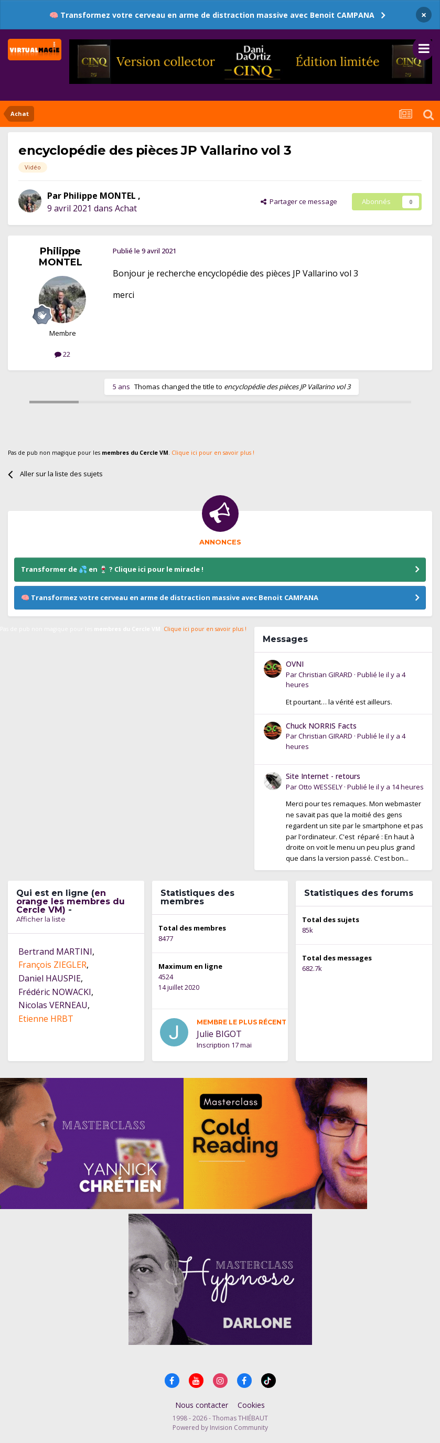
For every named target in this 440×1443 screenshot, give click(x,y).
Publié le (385, 787)
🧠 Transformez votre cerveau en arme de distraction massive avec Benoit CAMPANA (211, 15)
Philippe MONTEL (100, 195)
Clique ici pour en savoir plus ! (212, 452)
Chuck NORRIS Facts (321, 726)
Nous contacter (201, 1405)
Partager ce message (299, 201)
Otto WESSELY (320, 787)
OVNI (295, 664)
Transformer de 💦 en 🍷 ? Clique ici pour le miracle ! (112, 569)
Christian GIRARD (325, 674)
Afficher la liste (41, 919)
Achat (126, 208)
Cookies (251, 1405)
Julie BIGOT (219, 1034)
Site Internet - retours (323, 776)
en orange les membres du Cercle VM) (70, 901)
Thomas (147, 386)
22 (62, 354)
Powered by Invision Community (220, 1427)
